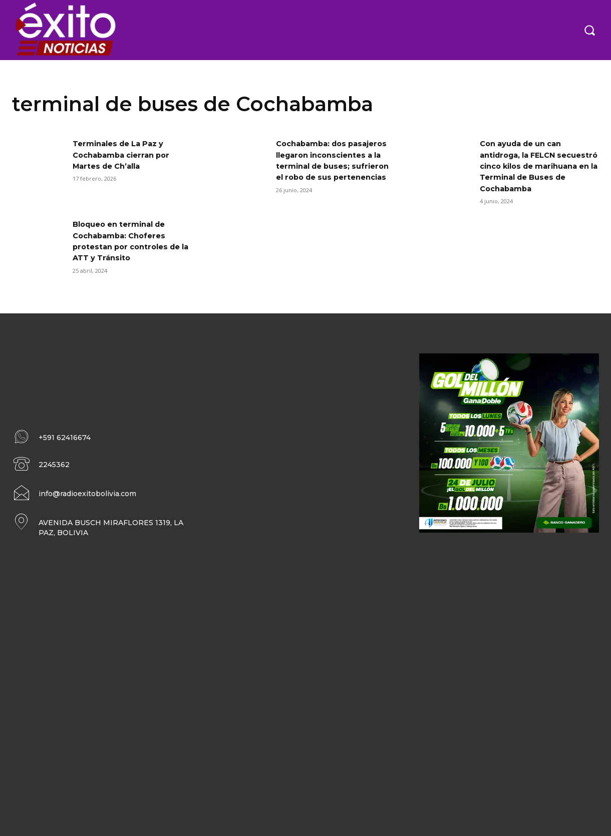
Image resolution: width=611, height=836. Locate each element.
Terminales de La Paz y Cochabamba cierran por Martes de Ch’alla (126, 155)
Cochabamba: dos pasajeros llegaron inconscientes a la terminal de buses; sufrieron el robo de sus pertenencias (334, 166)
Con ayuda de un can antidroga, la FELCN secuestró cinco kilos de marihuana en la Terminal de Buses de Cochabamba (536, 166)
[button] (589, 30)
